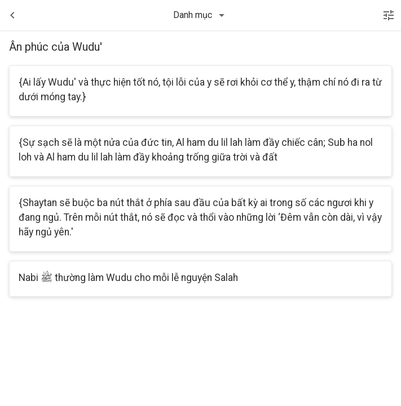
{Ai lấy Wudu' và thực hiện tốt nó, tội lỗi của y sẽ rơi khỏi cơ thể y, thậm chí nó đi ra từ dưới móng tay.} (200, 89)
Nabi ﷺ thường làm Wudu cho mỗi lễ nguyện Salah (128, 277)
